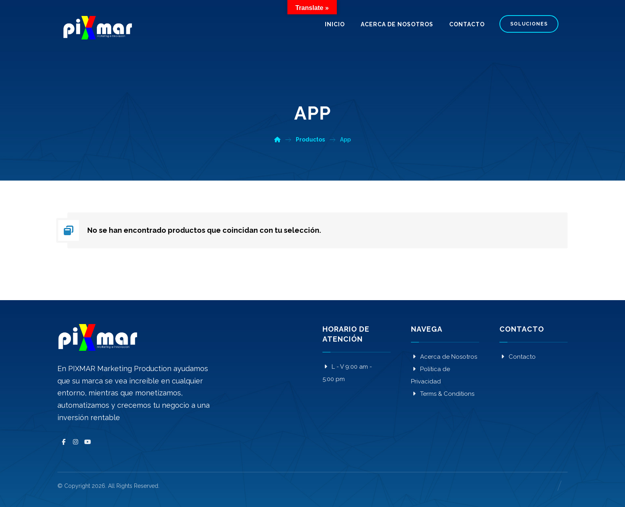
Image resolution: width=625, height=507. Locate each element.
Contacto (517, 356)
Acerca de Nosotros (444, 356)
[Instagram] (75, 442)
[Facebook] (63, 442)
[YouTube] (87, 442)
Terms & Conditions (442, 393)
